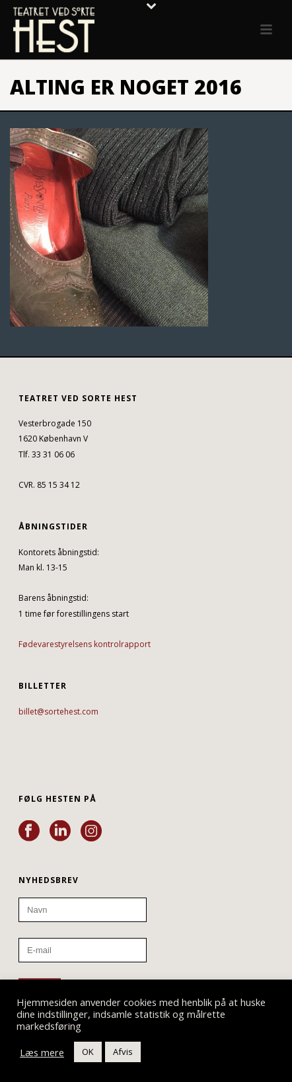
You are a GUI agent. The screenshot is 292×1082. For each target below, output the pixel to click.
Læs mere (42, 1052)
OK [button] (88, 1052)
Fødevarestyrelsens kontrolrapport (84, 644)
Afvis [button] (123, 1052)
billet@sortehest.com (58, 711)
